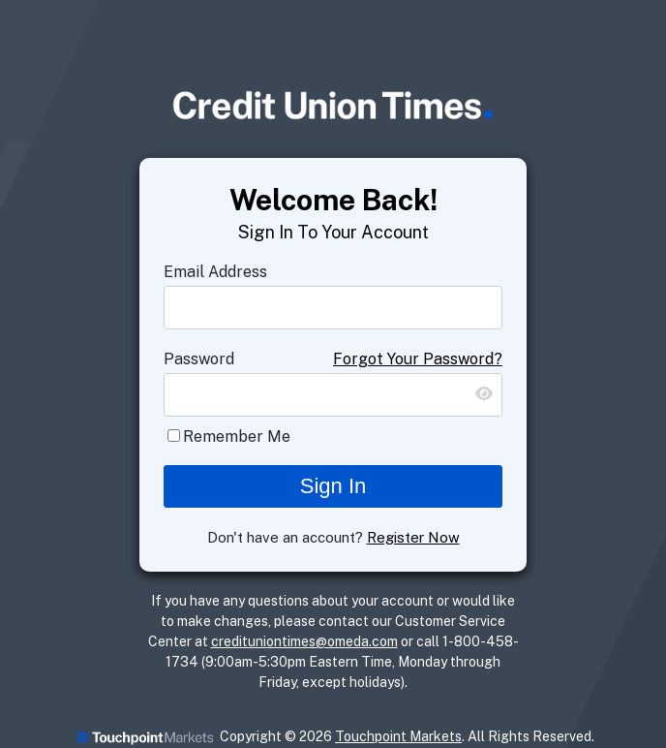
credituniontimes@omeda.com (304, 641)
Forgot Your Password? (417, 359)
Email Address (215, 272)
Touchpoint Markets (398, 736)
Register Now (413, 537)
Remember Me (236, 436)
